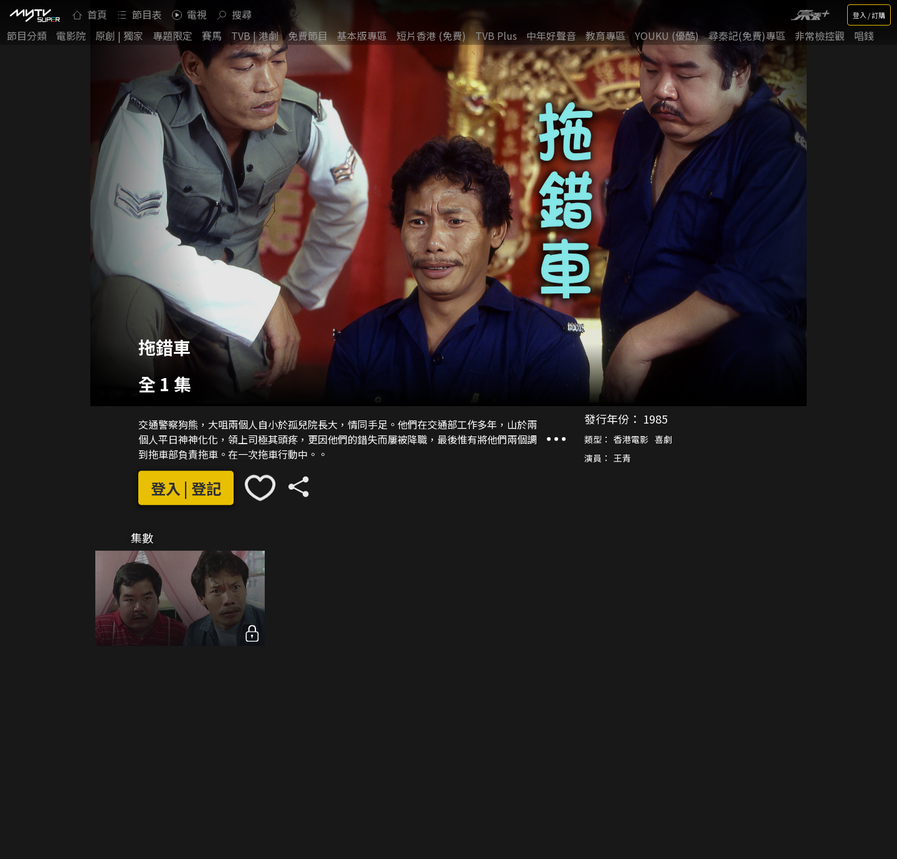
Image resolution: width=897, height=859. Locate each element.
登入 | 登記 (186, 487)
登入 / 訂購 (869, 15)
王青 (622, 458)
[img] (34, 15)
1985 (655, 419)
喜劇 (663, 439)
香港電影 (631, 439)
